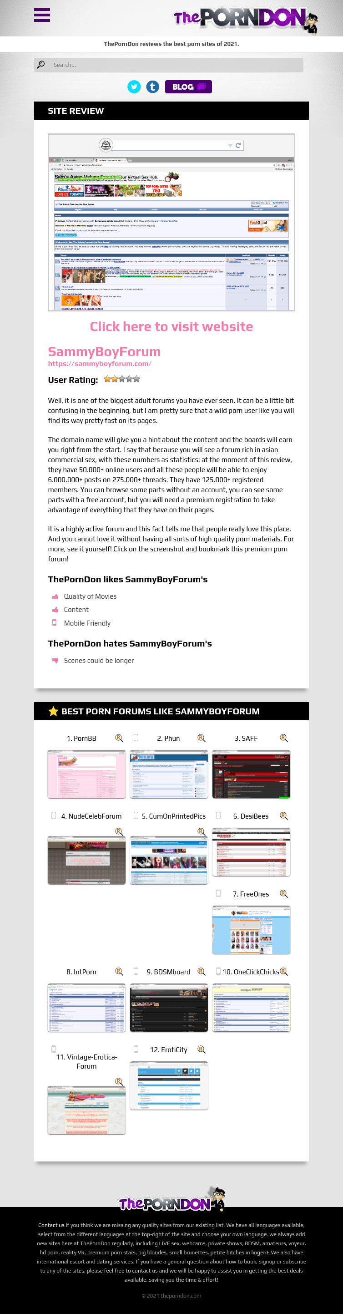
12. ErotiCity (168, 1050)
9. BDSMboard (169, 972)
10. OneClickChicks (250, 972)
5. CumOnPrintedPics (174, 816)
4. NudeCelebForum (91, 816)
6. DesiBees (251, 816)
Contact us (51, 1225)
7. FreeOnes (251, 894)
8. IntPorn (81, 972)
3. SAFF (246, 738)
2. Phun (168, 738)
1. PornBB (81, 738)
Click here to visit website (171, 326)
